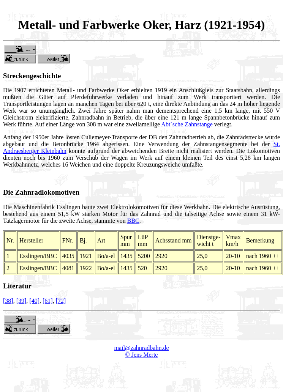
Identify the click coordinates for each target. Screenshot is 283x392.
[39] (21, 301)
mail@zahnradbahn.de (141, 348)
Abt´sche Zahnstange (187, 124)
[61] (48, 301)
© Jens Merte (141, 354)
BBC (133, 220)
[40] (34, 301)
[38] (8, 301)
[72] (61, 301)
